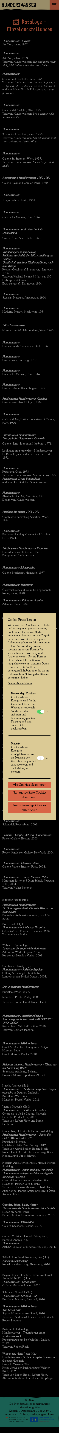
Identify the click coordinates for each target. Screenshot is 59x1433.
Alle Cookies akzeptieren (29, 785)
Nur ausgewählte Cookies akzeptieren (30, 795)
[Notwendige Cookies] (40, 712)
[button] (47, 712)
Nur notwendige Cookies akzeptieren (29, 808)
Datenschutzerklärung (20, 683)
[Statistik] (40, 758)
